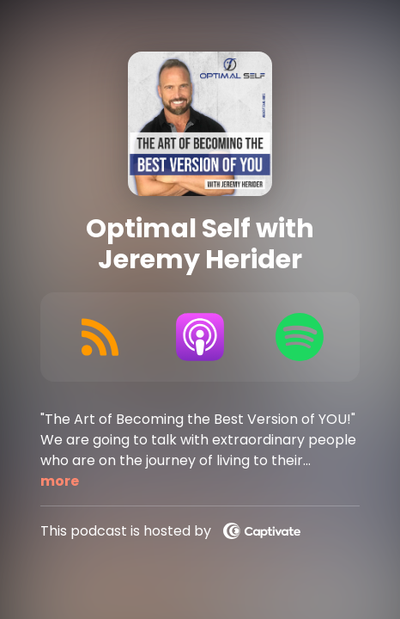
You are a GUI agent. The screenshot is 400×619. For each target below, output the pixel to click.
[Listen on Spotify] (299, 337)
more (59, 481)
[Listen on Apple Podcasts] (200, 337)
